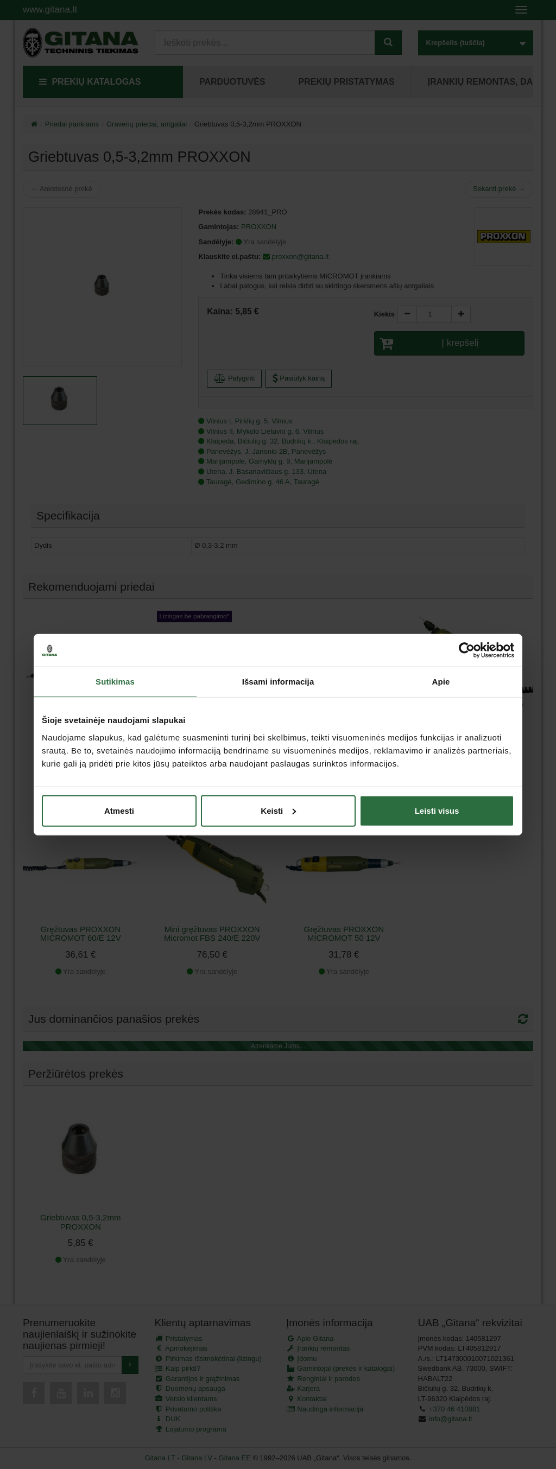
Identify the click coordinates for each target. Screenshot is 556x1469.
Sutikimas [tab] (115, 681)
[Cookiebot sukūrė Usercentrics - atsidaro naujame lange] (466, 650)
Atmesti (119, 810)
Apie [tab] (441, 681)
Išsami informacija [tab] (278, 681)
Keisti (278, 810)
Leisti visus (437, 810)
